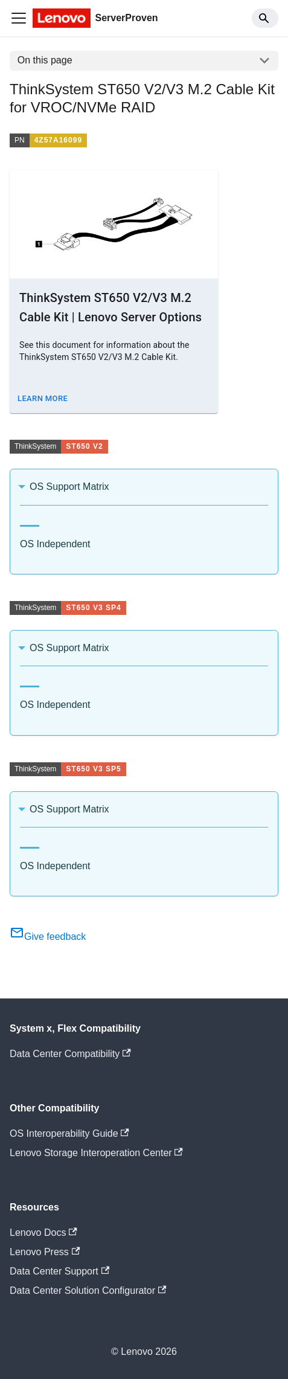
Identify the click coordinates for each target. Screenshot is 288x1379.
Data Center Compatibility (70, 1054)
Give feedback (48, 936)
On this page (45, 60)
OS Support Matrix (69, 486)
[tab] (29, 521)
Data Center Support (59, 1271)
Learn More (43, 398)
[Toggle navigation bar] (19, 18)
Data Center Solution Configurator (88, 1290)
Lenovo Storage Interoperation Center (96, 1153)
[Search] (265, 18)
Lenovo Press (45, 1252)
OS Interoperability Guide (69, 1133)
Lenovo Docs (43, 1232)
